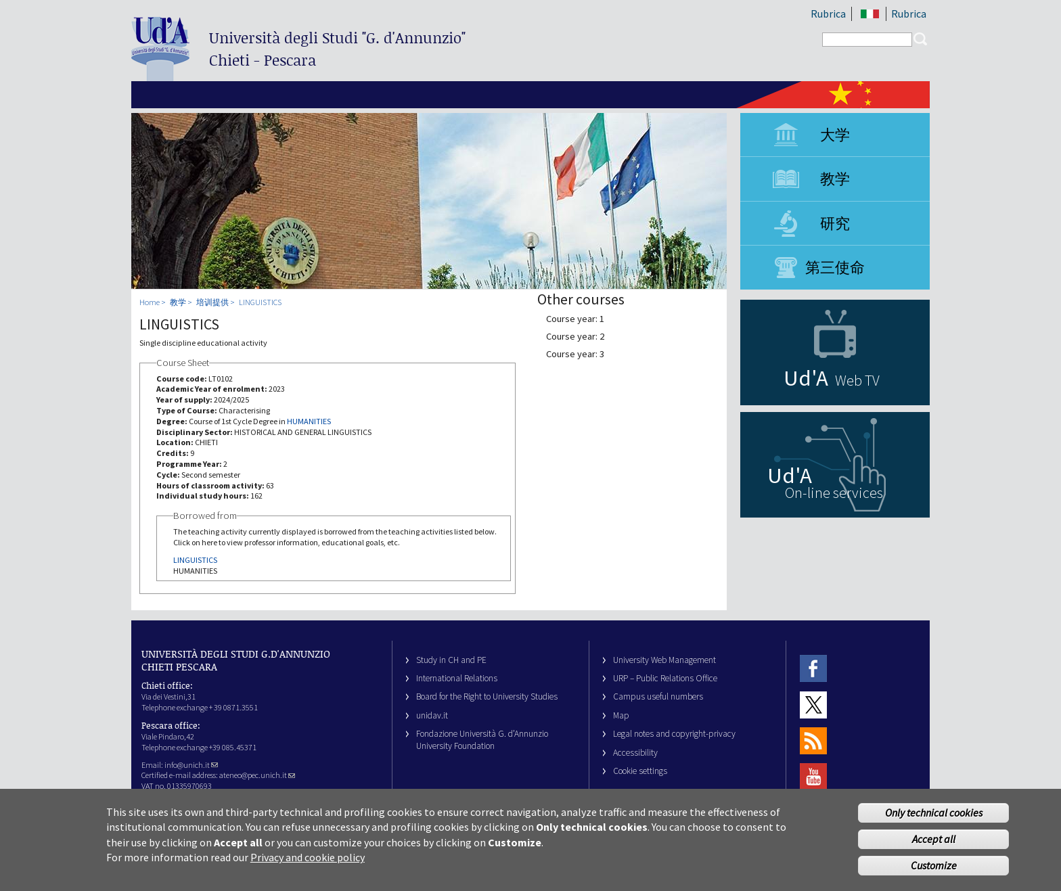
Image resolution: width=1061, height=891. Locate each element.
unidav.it (432, 715)
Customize (934, 874)
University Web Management (664, 660)
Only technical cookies (934, 822)
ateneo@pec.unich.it (257, 775)
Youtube (813, 777)
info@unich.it (191, 765)
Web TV (857, 380)
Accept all (933, 848)
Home (149, 302)
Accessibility (635, 752)
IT (869, 14)
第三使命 (835, 267)
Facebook (813, 668)
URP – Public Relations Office (665, 678)
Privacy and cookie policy (307, 866)
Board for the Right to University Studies (487, 696)
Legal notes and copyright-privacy (674, 733)
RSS (813, 740)
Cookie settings (640, 771)
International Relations (456, 678)
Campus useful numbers (658, 696)
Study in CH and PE (451, 660)
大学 (835, 134)
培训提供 (212, 302)
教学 (835, 178)
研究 (835, 223)
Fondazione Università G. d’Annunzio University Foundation (482, 739)
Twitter (813, 704)
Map (621, 715)
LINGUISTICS (260, 302)
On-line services (834, 492)
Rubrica (828, 13)
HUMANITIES (309, 421)
